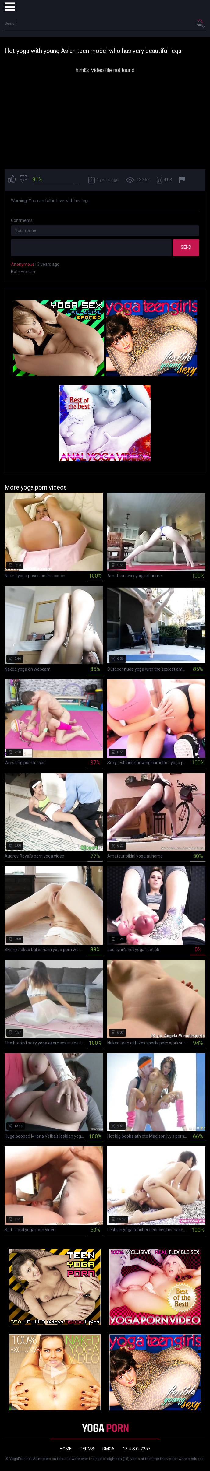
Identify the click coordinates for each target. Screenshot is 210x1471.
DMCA (108, 1448)
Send (186, 247)
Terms (87, 1448)
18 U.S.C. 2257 (136, 1448)
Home (66, 1448)
